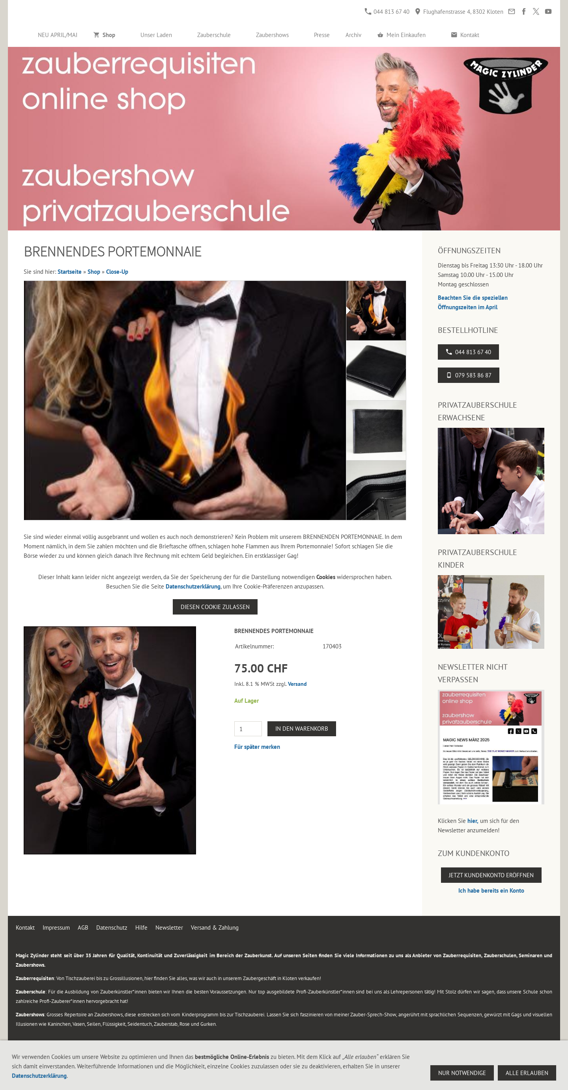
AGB (83, 927)
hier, (472, 820)
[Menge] (248, 728)
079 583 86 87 (468, 375)
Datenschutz (111, 927)
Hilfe (141, 927)
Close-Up (117, 271)
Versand (297, 683)
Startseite (70, 271)
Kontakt (25, 927)
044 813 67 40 (387, 11)
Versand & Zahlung (215, 927)
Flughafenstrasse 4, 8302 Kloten (459, 11)
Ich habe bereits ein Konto (491, 890)
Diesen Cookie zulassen (215, 607)
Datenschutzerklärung (193, 586)
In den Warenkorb (301, 728)
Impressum (56, 927)
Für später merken (257, 746)
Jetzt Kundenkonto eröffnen (491, 875)
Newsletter (169, 927)
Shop (94, 271)
